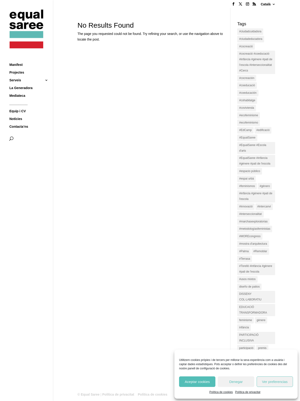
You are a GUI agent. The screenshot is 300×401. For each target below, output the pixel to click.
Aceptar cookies (197, 382)
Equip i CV (17, 102)
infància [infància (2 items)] (244, 327)
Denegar (236, 382)
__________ (18, 95)
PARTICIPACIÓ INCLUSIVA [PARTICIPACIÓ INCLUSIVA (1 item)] (249, 337)
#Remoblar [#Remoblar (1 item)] (260, 251)
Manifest (16, 56)
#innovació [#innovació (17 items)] (245, 206)
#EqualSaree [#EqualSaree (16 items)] (247, 137)
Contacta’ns (18, 118)
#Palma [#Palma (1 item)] (244, 251)
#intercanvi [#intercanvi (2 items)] (264, 206)
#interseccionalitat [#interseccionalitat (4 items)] (250, 214)
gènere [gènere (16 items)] (261, 320)
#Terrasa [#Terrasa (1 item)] (244, 258)
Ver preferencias (275, 382)
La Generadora (21, 79)
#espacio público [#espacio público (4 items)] (249, 171)
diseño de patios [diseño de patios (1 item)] (249, 286)
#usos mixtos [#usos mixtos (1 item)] (247, 279)
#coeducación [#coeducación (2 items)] (247, 92)
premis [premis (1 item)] (262, 348)
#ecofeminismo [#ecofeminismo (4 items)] (248, 122)
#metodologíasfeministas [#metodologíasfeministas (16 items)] (254, 228)
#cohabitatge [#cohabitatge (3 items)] (247, 100)
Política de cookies (221, 392)
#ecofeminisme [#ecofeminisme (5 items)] (248, 115)
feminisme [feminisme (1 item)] (245, 320)
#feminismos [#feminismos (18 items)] (247, 186)
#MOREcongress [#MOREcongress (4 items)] (249, 236)
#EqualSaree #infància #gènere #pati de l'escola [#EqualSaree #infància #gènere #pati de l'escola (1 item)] (254, 160)
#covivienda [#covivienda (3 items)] (246, 107)
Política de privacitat (247, 392)
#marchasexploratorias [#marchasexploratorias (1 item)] (253, 221)
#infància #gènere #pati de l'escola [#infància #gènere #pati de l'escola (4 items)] (255, 196)
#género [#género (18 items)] (265, 186)
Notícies (15, 110)
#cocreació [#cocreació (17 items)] (246, 46)
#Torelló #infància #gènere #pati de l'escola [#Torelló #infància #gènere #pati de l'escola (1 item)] (255, 268)
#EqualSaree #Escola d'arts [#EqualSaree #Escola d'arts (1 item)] (252, 147)
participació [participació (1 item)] (246, 348)
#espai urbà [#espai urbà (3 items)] (246, 178)
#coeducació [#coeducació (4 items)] (247, 85)
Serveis (15, 71)
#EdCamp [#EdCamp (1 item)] (245, 130)
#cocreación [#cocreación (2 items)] (246, 78)
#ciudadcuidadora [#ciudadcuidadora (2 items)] (250, 31)
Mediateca (17, 87)
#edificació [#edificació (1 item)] (263, 130)
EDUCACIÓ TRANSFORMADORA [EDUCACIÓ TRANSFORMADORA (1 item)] (253, 309)
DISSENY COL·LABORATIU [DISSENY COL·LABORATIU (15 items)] (250, 296)
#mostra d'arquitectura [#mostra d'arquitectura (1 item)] (253, 243)
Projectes (16, 64)
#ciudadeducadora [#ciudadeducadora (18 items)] (250, 39)
